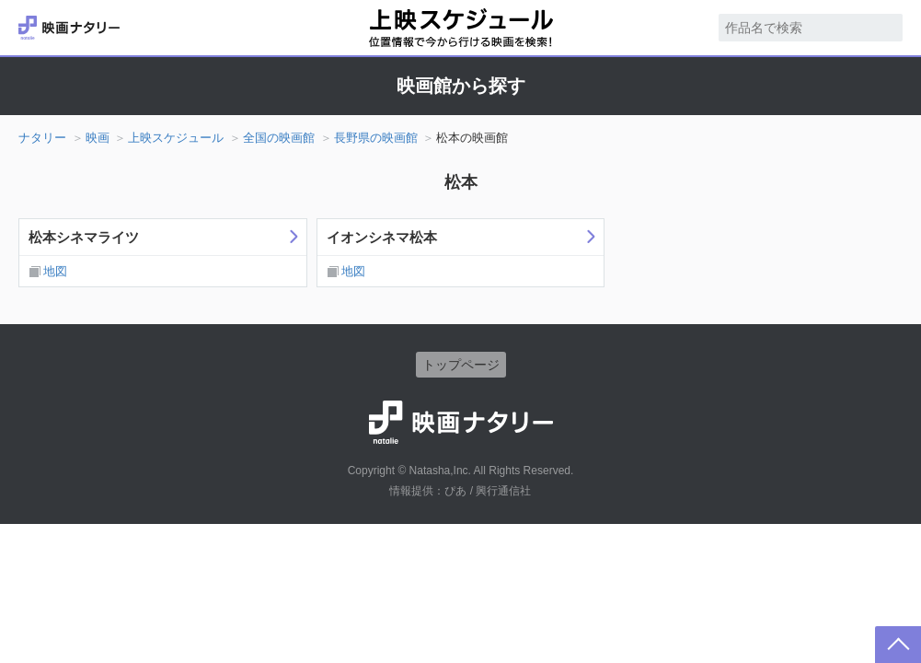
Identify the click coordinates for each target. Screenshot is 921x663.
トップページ (461, 364)
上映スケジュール (176, 138)
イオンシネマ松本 (382, 237)
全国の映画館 (279, 138)
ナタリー (42, 138)
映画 (97, 138)
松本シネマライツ (84, 237)
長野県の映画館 (376, 138)
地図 (55, 271)
